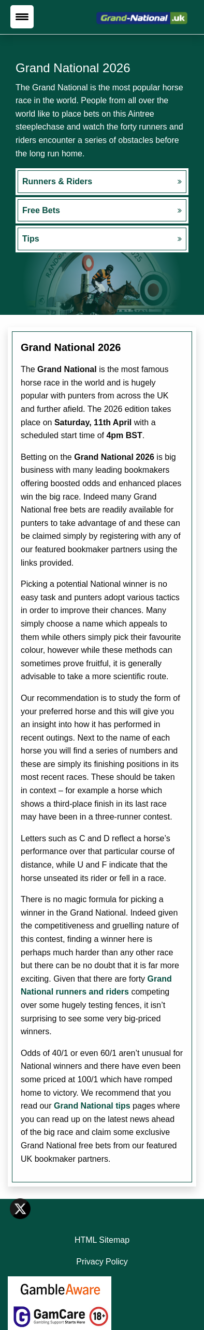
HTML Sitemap (102, 1240)
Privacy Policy (102, 1261)
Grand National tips (92, 1105)
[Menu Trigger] (22, 16)
